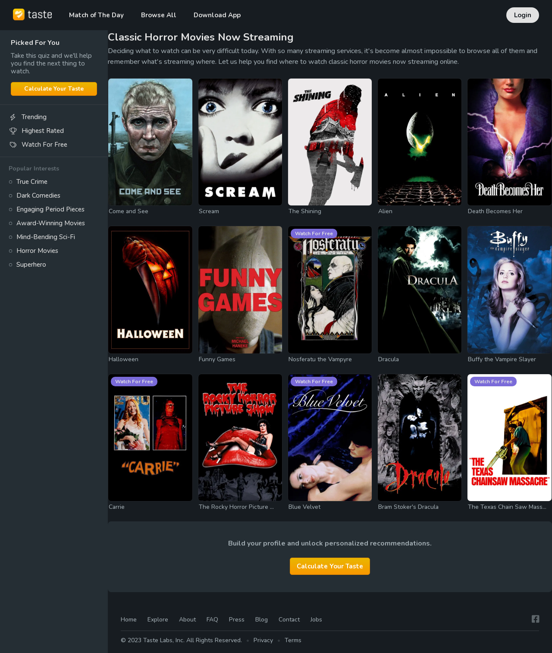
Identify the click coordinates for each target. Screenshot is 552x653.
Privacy (263, 640)
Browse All (158, 15)
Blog (261, 620)
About (187, 620)
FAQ (212, 620)
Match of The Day (96, 15)
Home (129, 620)
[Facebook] (535, 619)
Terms (293, 640)
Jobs (316, 620)
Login (522, 15)
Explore (157, 620)
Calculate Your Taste (54, 89)
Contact (289, 620)
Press (237, 620)
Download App (217, 15)
